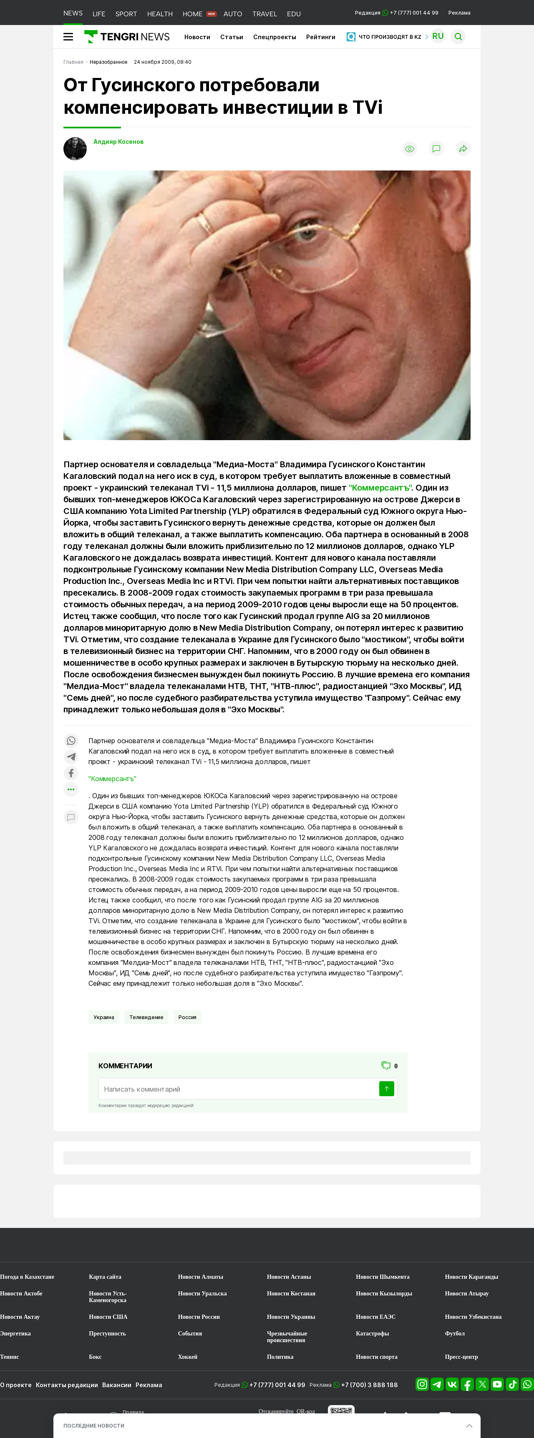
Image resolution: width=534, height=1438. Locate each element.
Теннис (9, 1357)
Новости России (199, 1317)
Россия (187, 1017)
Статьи (231, 36)
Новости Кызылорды (384, 1293)
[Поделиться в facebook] (70, 774)
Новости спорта (377, 1357)
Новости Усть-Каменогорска (108, 1296)
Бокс (95, 1357)
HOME (193, 14)
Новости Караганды (472, 1277)
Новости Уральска (202, 1293)
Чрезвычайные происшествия (287, 1336)
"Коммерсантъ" (380, 488)
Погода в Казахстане (27, 1277)
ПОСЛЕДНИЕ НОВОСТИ (93, 1426)
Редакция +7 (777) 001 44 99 (396, 13)
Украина (103, 1017)
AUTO (233, 14)
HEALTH (160, 14)
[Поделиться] (463, 149)
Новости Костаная (291, 1293)
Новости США (108, 1317)
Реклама (459, 13)
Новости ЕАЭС (375, 1317)
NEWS (73, 13)
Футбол (455, 1333)
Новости (197, 36)
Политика (280, 1357)
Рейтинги (320, 36)
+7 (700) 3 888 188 (369, 1384)
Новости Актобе (21, 1293)
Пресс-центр (461, 1357)
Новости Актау (20, 1317)
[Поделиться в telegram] (70, 757)
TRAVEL (264, 14)
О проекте (16, 1384)
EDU (294, 14)
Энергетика (15, 1333)
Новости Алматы (201, 1277)
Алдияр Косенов (118, 141)
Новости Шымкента (383, 1277)
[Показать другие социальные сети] (70, 790)
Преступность (107, 1333)
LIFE (99, 14)
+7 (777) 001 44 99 (277, 1384)
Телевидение (146, 1017)
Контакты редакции (67, 1384)
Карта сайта (105, 1277)
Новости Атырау (467, 1293)
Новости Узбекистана (473, 1317)
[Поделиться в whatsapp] (70, 741)
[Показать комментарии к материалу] (70, 817)
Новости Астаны (289, 1277)
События (190, 1333)
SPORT (126, 14)
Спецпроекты (274, 36)
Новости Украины (291, 1317)
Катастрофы (372, 1333)
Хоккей (188, 1357)
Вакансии (116, 1384)
